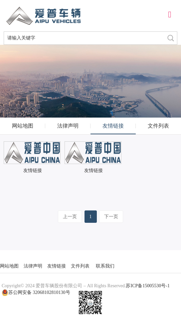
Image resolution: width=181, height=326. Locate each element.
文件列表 (158, 126)
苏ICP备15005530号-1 (147, 285)
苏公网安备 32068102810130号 (36, 292)
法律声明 (68, 126)
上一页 (70, 216)
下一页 (111, 216)
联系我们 (105, 266)
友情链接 (113, 126)
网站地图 (22, 126)
